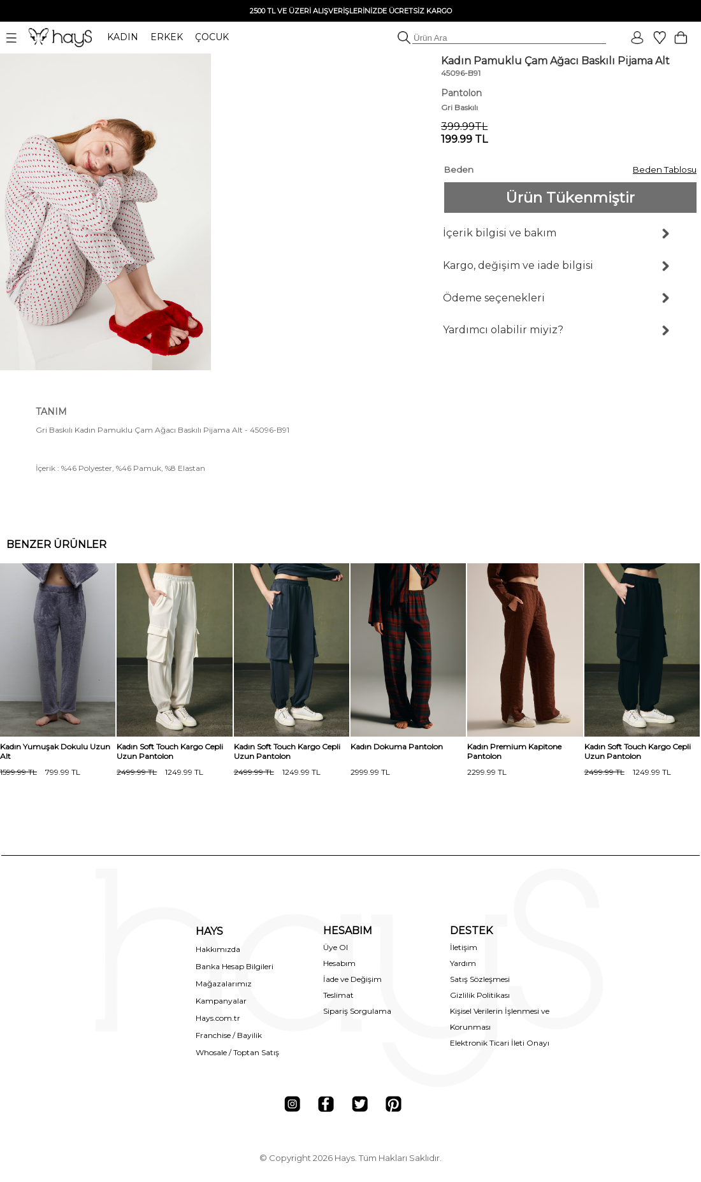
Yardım (463, 963)
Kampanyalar (221, 1000)
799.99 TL (40, 772)
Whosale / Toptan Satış (237, 1052)
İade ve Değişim (352, 979)
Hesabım (339, 963)
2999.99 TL (370, 772)
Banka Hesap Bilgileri (234, 966)
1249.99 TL (160, 772)
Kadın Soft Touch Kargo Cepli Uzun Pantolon (170, 751)
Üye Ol (335, 947)
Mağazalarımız (224, 983)
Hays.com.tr (218, 1018)
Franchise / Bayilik (229, 1035)
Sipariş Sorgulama (357, 1011)
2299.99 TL (487, 772)
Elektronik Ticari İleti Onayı (499, 1043)
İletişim (463, 947)
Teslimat (338, 995)
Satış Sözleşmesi (480, 979)
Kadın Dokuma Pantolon (396, 746)
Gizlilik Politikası (480, 995)
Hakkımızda (218, 949)
